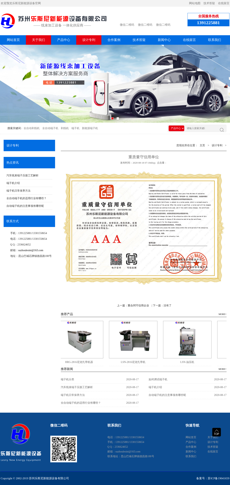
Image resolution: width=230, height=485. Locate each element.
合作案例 (113, 40)
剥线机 (65, 128)
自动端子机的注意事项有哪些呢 (25, 206)
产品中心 (63, 40)
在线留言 (223, 3)
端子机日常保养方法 (18, 190)
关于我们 (38, 40)
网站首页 (13, 40)
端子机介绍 (13, 183)
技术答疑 (209, 3)
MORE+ (222, 314)
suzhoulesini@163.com (30, 250)
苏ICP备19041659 (218, 478)
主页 (202, 145)
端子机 (75, 128)
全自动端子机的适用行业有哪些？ (26, 198)
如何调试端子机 (158, 379)
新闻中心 (164, 40)
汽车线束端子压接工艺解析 (22, 175)
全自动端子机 (50, 128)
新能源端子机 (90, 128)
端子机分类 (67, 379)
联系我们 (214, 40)
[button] (112, 118)
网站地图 (194, 3)
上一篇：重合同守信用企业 (133, 305)
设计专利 (88, 40)
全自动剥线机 (32, 128)
